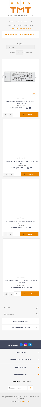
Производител (9, 314)
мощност (7, 308)
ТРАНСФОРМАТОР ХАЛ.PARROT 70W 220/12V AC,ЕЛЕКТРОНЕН (20, 103)
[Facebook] (21, 344)
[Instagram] (25, 344)
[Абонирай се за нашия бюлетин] (17, 388)
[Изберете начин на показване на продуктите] (20, 47)
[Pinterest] (34, 344)
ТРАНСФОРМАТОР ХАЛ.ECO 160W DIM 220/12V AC (21, 162)
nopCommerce (25, 401)
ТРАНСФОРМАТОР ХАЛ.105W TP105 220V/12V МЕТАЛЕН (21, 282)
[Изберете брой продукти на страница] (19, 52)
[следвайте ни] (30, 344)
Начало (11, 22)
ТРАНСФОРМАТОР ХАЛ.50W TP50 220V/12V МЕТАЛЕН (20, 222)
